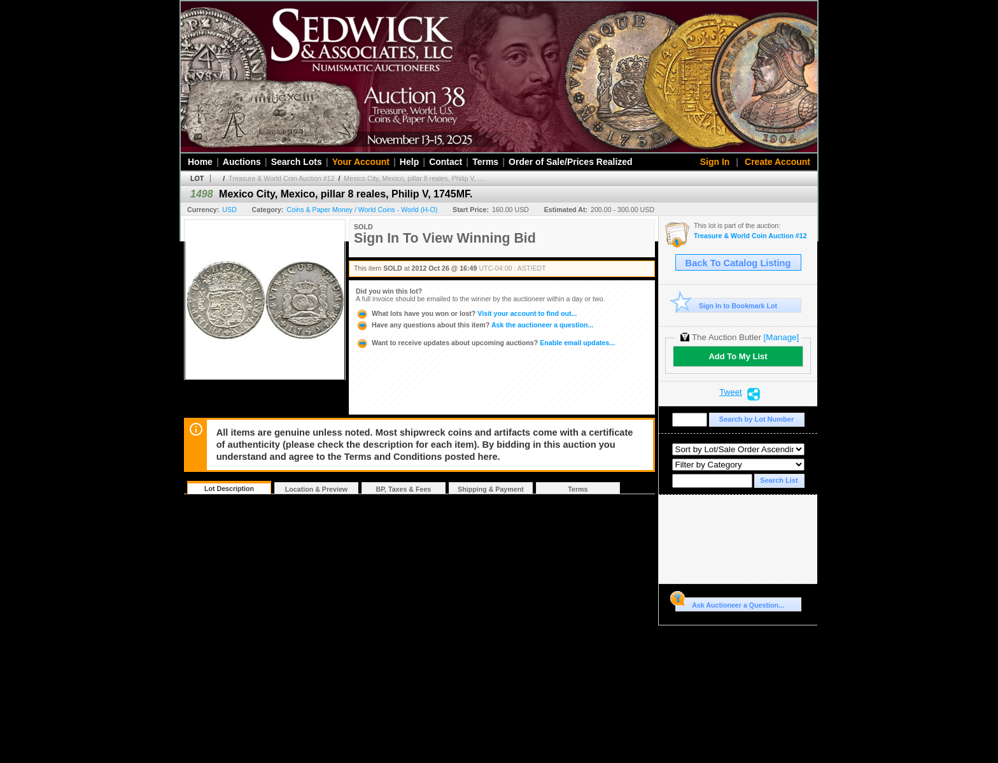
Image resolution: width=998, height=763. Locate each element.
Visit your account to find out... (466, 313)
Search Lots (296, 162)
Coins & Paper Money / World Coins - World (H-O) (361, 209)
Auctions (242, 162)
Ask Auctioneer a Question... (729, 603)
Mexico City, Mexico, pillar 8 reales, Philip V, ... (413, 178)
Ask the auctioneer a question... (474, 325)
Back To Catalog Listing (738, 263)
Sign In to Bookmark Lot (726, 305)
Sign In (715, 162)
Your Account (361, 162)
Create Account (777, 162)
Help (409, 162)
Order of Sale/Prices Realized (571, 162)
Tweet (730, 392)
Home (200, 162)
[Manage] (781, 337)
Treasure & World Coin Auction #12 (281, 178)
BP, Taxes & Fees (404, 489)
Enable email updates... (485, 342)
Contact (445, 162)
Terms (485, 162)
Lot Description (229, 488)
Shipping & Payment (491, 489)
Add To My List (737, 356)
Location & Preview (316, 489)
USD (229, 209)
